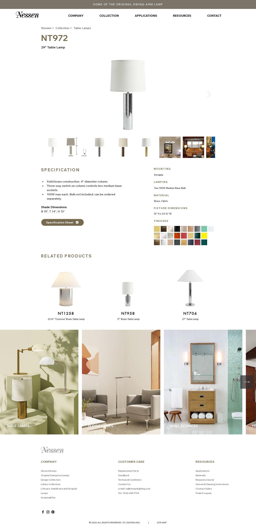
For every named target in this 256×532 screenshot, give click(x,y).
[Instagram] (48, 512)
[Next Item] (209, 94)
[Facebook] (43, 512)
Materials (201, 475)
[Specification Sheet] (62, 222)
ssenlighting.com (141, 488)
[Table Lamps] (86, 28)
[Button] (65, 291)
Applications (202, 471)
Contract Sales (204, 488)
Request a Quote (205, 479)
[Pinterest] (53, 512)
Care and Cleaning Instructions (212, 484)
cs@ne (129, 488)
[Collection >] (64, 28)
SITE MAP (162, 522)
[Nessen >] (48, 28)
